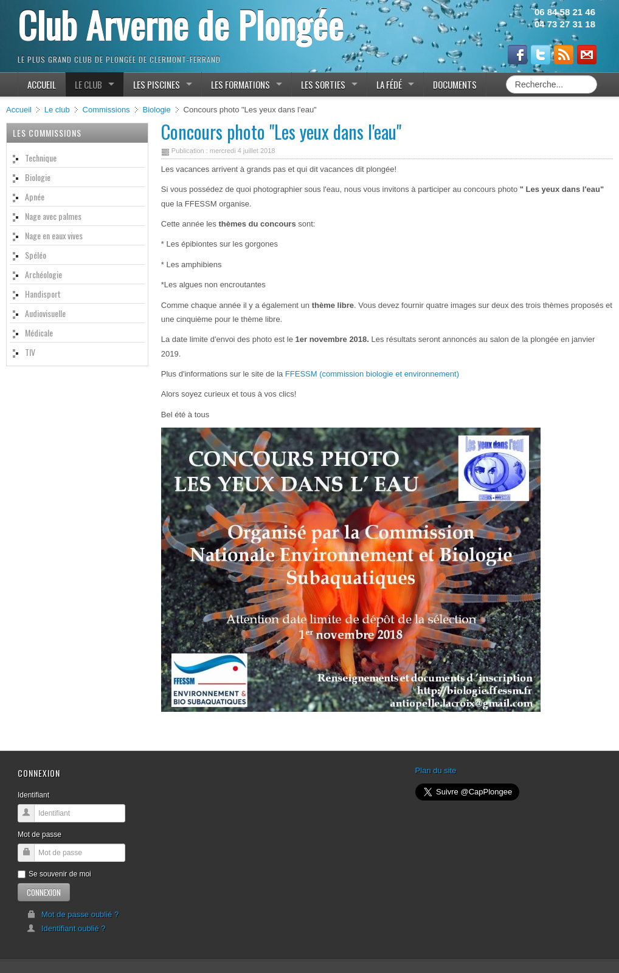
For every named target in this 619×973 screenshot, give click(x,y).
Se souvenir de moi (54, 874)
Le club (57, 109)
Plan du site (436, 770)
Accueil (19, 109)
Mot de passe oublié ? (73, 914)
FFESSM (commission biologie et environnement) (372, 373)
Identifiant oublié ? (66, 928)
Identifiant (33, 795)
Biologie (156, 109)
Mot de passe (39, 834)
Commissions (106, 109)
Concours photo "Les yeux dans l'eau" (281, 131)
